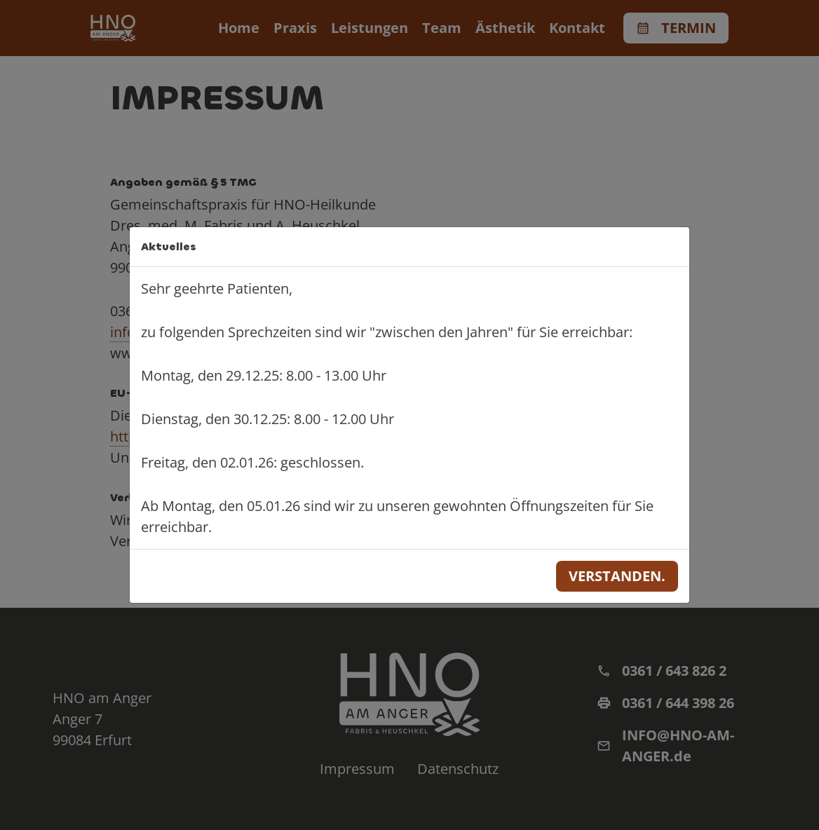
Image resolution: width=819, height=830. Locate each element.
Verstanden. (617, 575)
